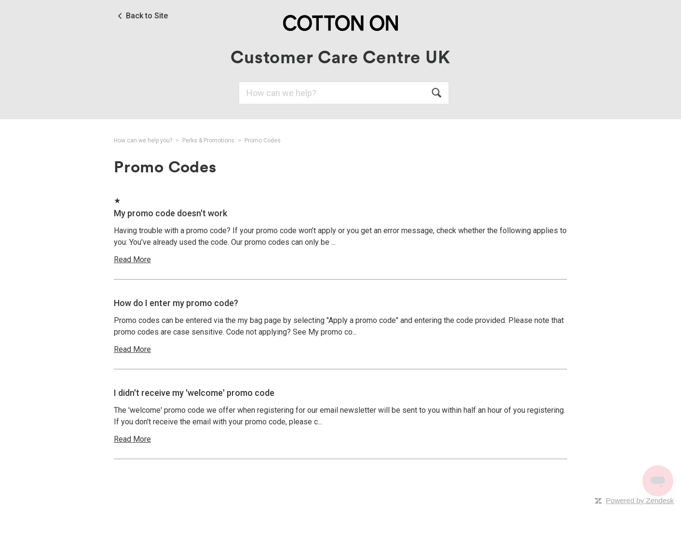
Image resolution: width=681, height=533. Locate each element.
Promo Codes (263, 140)
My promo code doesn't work (170, 213)
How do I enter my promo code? (176, 303)
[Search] (344, 93)
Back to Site (147, 16)
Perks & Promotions (208, 140)
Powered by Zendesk (640, 500)
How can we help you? (143, 140)
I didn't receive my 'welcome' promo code (194, 393)
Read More (132, 259)
